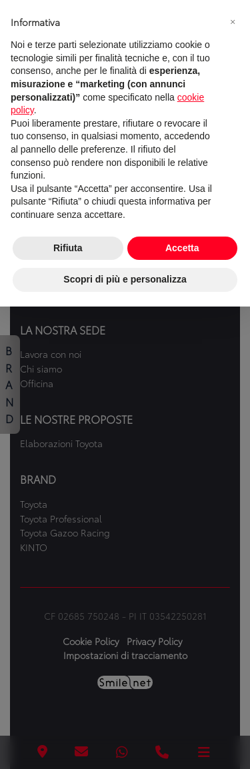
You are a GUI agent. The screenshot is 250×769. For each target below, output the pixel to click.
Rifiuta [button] (68, 248)
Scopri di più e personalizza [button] (124, 279)
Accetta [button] (182, 248)
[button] (232, 21)
